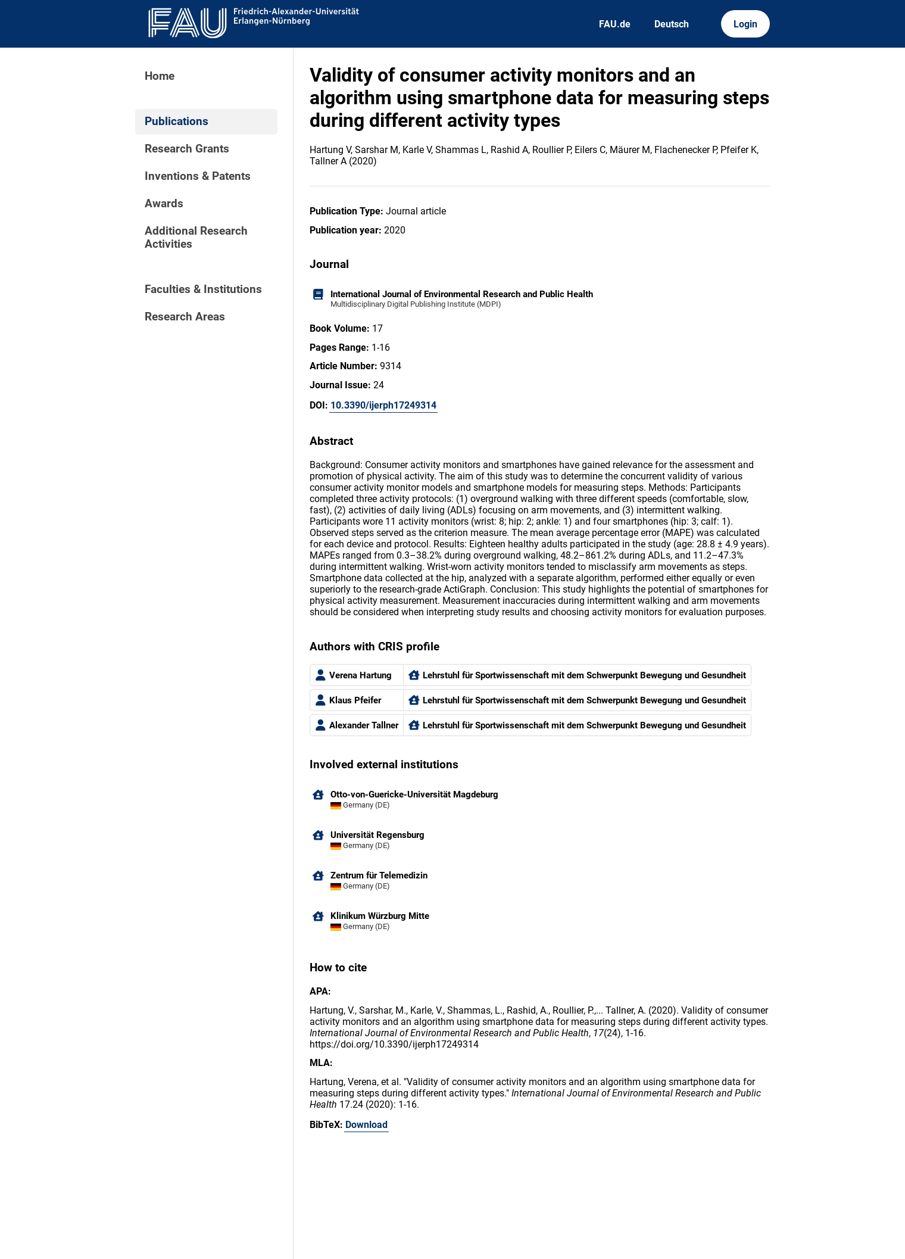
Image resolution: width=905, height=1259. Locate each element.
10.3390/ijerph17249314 (383, 405)
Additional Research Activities (196, 238)
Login (745, 24)
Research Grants (187, 148)
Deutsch (671, 24)
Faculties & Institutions (203, 289)
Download (366, 1124)
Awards (164, 203)
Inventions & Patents (198, 176)
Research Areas (185, 316)
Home (159, 76)
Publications (176, 121)
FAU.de (615, 24)
